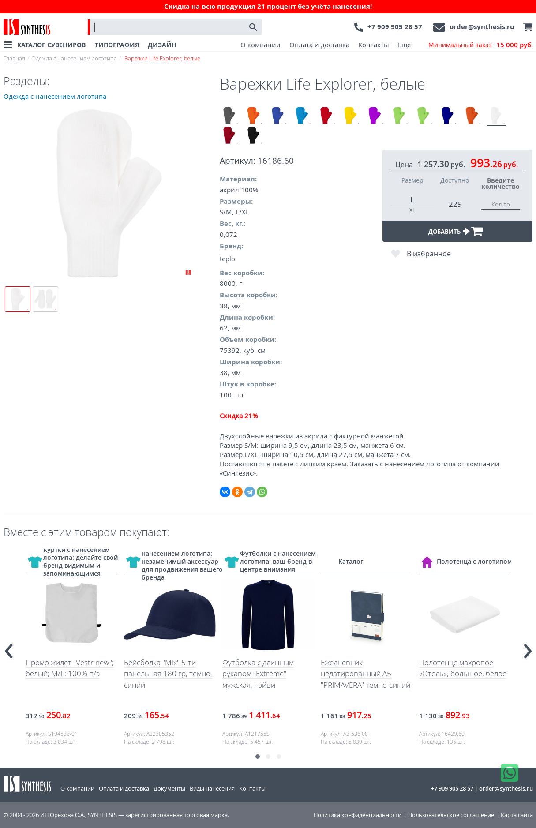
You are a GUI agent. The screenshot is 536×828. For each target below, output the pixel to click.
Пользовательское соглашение (451, 815)
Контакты (373, 44)
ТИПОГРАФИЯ (117, 45)
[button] (257, 756)
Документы (169, 788)
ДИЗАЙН (162, 45)
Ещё (404, 44)
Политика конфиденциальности (357, 815)
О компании (260, 44)
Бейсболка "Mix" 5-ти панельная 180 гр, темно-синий (168, 673)
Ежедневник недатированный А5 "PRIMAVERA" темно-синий (365, 673)
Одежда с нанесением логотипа (74, 58)
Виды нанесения (212, 788)
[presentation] (9, 647)
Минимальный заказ (480, 45)
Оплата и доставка (319, 44)
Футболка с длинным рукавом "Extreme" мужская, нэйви (258, 673)
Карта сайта (517, 815)
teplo (227, 258)
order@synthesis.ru (482, 26)
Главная (14, 58)
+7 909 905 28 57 (394, 26)
